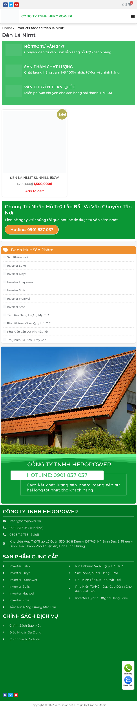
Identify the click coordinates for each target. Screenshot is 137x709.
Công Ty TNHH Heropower (40, 512)
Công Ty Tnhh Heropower (46, 16)
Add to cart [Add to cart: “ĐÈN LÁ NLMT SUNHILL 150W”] (34, 191)
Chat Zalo (128, 681)
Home (7, 28)
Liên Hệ (128, 669)
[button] (133, 16)
